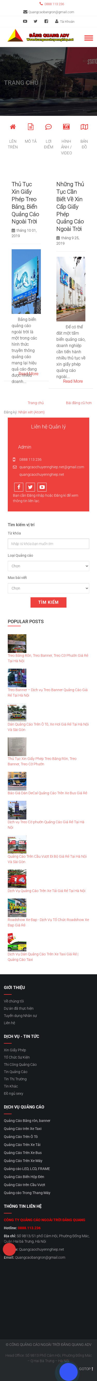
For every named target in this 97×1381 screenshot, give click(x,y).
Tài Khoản (64, 22)
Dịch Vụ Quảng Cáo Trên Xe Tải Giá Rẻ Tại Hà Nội (46, 891)
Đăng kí (60, 495)
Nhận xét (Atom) (31, 412)
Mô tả (30, 134)
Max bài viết (17, 578)
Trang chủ (36, 403)
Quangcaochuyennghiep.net (41, 1249)
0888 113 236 (51, 4)
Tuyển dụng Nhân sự (20, 1016)
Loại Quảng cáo (20, 555)
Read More (28, 373)
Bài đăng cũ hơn (79, 403)
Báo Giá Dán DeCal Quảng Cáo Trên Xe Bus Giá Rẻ (47, 793)
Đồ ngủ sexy (13, 1093)
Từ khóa (14, 533)
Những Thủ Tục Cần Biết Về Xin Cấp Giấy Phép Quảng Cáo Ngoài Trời (70, 206)
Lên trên (12, 136)
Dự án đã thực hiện (19, 1008)
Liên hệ (9, 1023)
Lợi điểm (48, 136)
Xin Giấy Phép (15, 1050)
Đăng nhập (35, 495)
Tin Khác (11, 1086)
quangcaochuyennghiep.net (38, 474)
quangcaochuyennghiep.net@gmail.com (48, 467)
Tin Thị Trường (15, 1079)
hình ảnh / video (66, 139)
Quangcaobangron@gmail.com (48, 12)
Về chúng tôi (14, 1001)
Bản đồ (84, 136)
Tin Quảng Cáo (15, 1072)
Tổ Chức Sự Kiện (17, 1057)
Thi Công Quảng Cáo (20, 1064)
